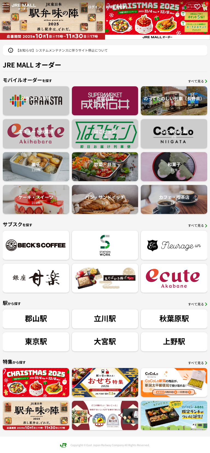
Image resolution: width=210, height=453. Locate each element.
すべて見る (197, 81)
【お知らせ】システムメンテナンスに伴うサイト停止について (62, 50)
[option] (141, 20)
